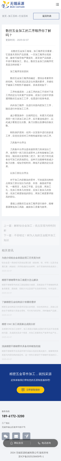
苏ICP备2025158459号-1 (31, 456)
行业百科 (23, 16)
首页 (4, 16)
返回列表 (46, 16)
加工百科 (12, 16)
